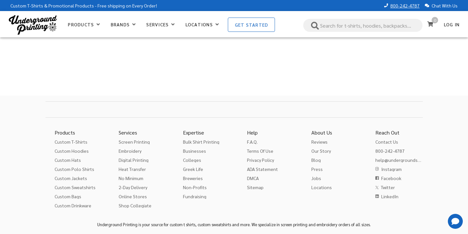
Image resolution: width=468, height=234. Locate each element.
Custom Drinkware (73, 205)
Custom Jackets (71, 178)
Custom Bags (68, 196)
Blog (316, 160)
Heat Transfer (132, 169)
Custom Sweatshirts (75, 187)
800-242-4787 (405, 5)
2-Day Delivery (133, 187)
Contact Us (386, 142)
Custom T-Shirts (26, 5)
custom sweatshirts (214, 224)
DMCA (253, 178)
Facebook (391, 178)
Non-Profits (195, 187)
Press (317, 169)
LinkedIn (389, 196)
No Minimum (131, 178)
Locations (321, 187)
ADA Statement (262, 169)
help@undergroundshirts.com (406, 160)
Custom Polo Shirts (74, 169)
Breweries (193, 178)
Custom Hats (68, 160)
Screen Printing (134, 142)
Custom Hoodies (72, 151)
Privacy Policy (260, 160)
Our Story (321, 151)
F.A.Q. (252, 142)
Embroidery (130, 151)
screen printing (294, 224)
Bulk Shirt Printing (201, 142)
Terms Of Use (260, 151)
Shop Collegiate (135, 205)
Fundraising (194, 196)
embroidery (327, 224)
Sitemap (255, 187)
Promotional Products (71, 5)
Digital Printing (134, 160)
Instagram (391, 169)
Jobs (316, 178)
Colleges (192, 160)
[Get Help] (455, 221)
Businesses (194, 151)
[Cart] (430, 24)
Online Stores (133, 196)
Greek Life (193, 169)
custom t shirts (182, 224)
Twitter (388, 187)
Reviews (319, 142)
